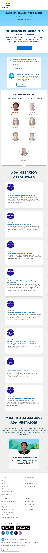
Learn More (18, 68)
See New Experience (25, 48)
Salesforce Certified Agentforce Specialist (21, 196)
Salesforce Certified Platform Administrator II (22, 341)
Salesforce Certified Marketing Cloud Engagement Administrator (23, 281)
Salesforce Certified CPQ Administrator (20, 253)
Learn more (23, 432)
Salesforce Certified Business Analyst (19, 224)
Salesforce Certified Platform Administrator (21, 313)
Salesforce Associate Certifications (27, 74)
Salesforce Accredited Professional (24, 59)
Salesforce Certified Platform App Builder (21, 370)
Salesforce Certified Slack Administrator (20, 399)
